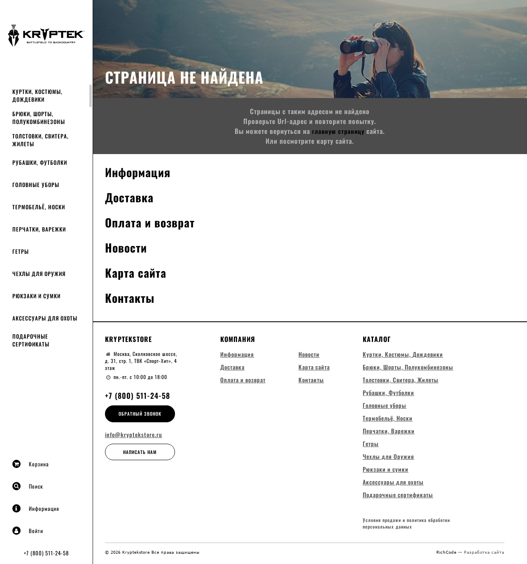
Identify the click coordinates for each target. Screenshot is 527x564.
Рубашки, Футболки (39, 162)
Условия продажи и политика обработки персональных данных (406, 526)
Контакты (132, 297)
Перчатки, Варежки (39, 229)
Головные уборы (35, 184)
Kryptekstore (128, 339)
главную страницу (338, 131)
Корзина (30, 464)
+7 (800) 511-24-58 (46, 553)
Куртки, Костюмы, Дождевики (37, 95)
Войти (27, 531)
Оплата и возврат (153, 222)
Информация (35, 508)
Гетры (20, 251)
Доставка (131, 196)
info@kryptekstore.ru (133, 435)
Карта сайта (138, 272)
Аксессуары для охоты (44, 318)
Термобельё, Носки (38, 207)
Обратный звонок (140, 413)
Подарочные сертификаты (30, 340)
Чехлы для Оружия (38, 273)
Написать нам (140, 452)
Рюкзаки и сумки (36, 296)
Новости (127, 247)
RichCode (447, 554)
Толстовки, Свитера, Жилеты (40, 140)
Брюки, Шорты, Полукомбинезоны (38, 118)
